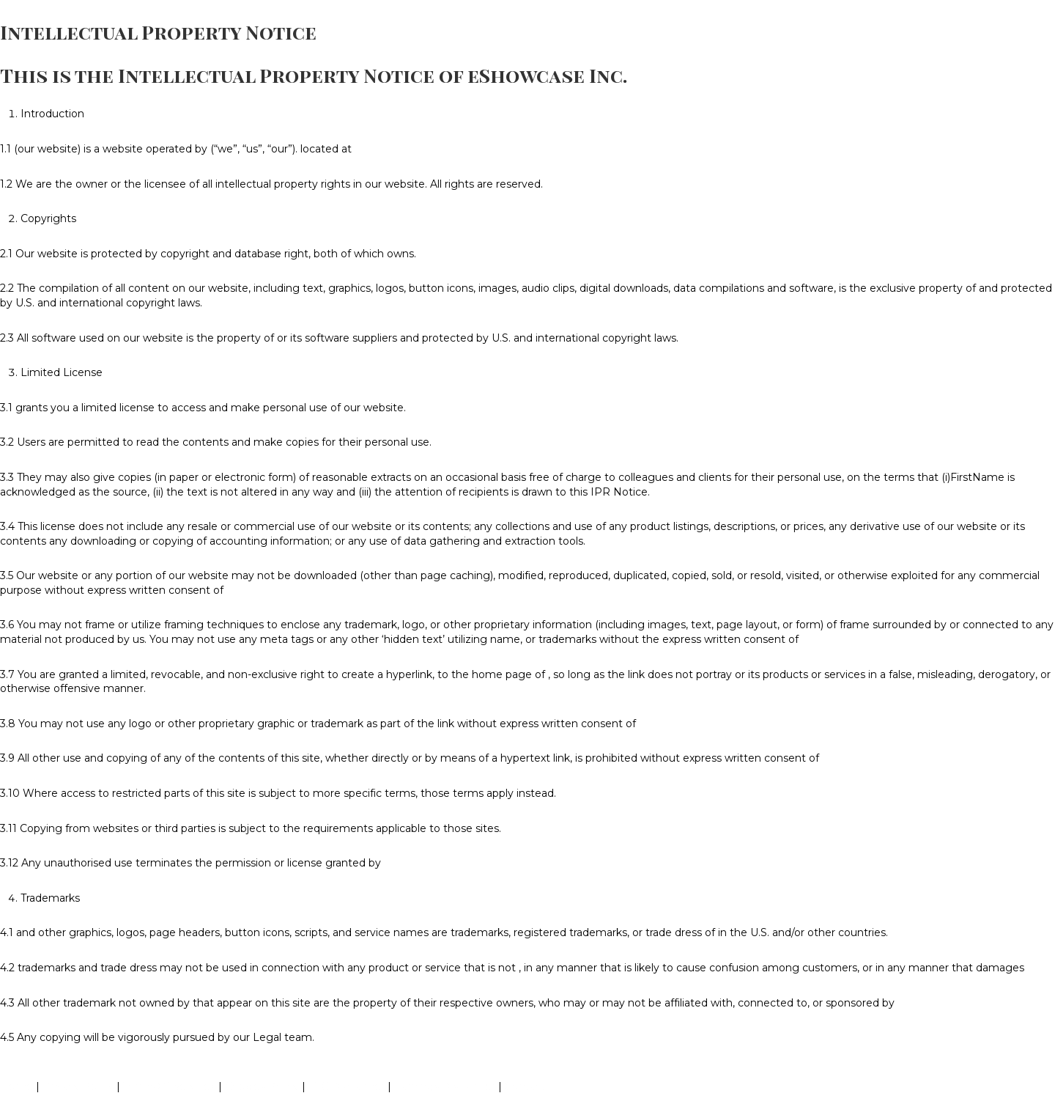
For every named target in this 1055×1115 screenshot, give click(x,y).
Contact (525, 1086)
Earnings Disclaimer (444, 1086)
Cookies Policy (262, 1086)
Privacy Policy (78, 1086)
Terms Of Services (169, 1086)
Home (16, 1086)
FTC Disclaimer (346, 1086)
